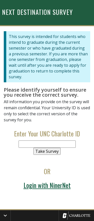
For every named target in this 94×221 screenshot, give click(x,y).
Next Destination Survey (37, 12)
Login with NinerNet (47, 185)
